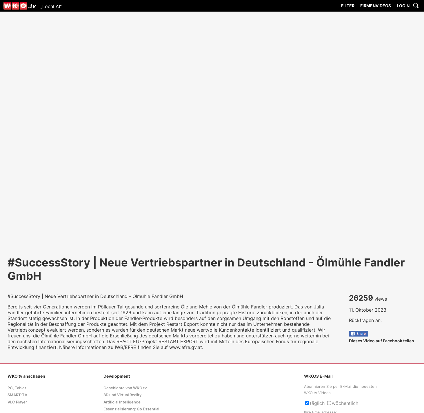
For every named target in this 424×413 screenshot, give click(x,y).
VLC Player (17, 402)
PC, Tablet (17, 388)
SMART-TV (17, 395)
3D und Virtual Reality (122, 395)
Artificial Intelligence (122, 402)
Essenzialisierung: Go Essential (131, 409)
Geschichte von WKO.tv (125, 388)
